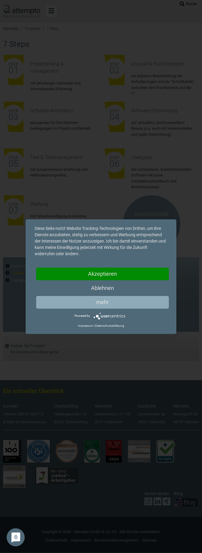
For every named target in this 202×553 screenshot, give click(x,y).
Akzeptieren (102, 274)
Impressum (85, 325)
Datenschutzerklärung (109, 325)
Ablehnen (102, 288)
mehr (102, 302)
